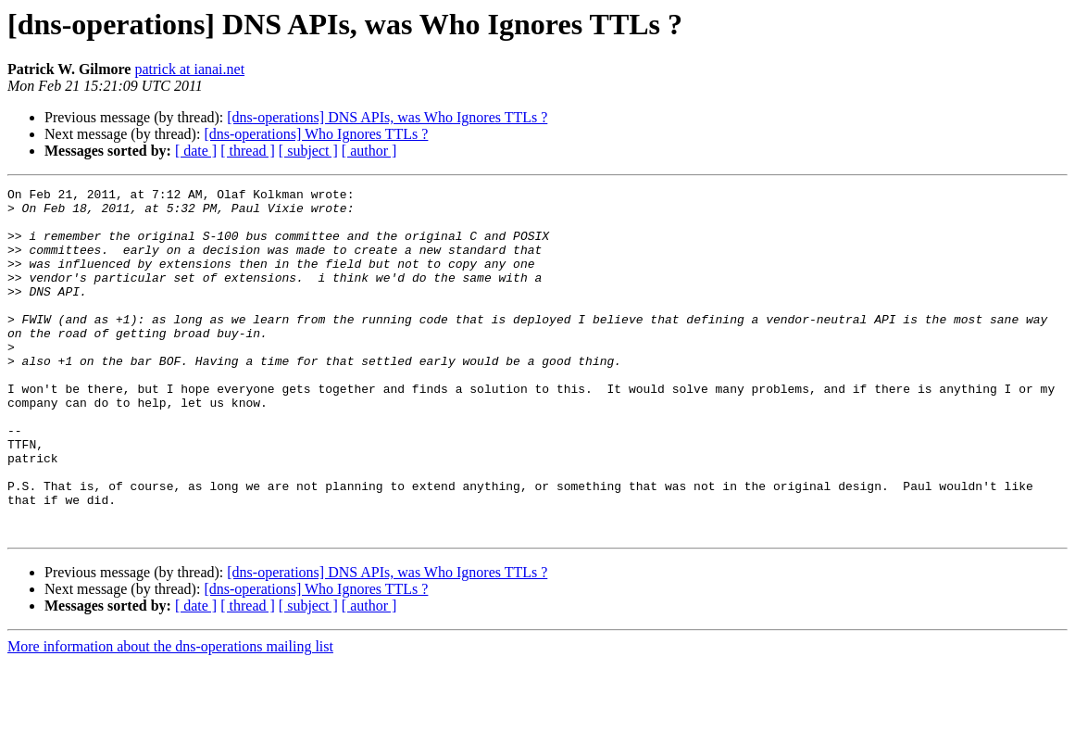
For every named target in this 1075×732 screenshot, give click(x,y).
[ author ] (369, 150)
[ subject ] (308, 150)
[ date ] (196, 150)
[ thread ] (247, 150)
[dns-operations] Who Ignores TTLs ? (316, 134)
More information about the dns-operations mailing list (170, 716)
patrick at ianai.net (189, 69)
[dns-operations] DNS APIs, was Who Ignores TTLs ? (387, 117)
